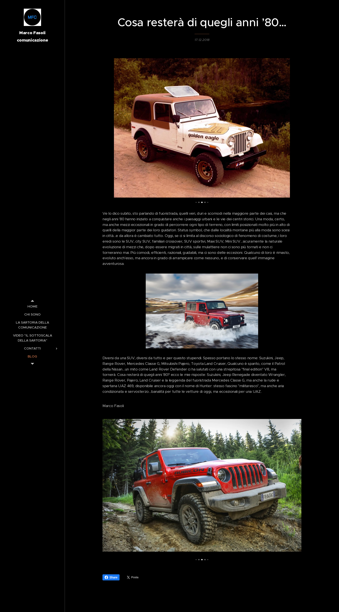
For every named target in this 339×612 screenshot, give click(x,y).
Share (111, 577)
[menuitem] (32, 306)
